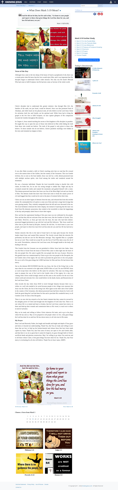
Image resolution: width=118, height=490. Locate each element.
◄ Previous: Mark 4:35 (21, 406)
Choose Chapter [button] (81, 55)
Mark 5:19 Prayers (82, 51)
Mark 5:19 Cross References (85, 45)
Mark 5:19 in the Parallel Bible (85, 41)
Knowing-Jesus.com (87, 486)
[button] (111, 2)
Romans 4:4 (58, 475)
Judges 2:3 (58, 450)
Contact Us (18, 487)
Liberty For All (96, 105)
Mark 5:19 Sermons (82, 49)
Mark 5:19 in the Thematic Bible (86, 43)
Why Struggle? (96, 118)
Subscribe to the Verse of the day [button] (89, 60)
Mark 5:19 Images (82, 53)
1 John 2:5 (95, 80)
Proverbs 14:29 (96, 93)
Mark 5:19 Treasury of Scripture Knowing (89, 47)
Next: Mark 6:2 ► (68, 406)
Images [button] (45, 2)
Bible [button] (25, 2)
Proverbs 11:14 (29, 475)
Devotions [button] (32, 2)
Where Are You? (97, 143)
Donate (46, 484)
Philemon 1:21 (29, 450)
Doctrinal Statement (21, 484)
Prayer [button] (51, 2)
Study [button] (39, 2)
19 (33, 419)
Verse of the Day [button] (20, 5)
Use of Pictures (39, 484)
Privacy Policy (30, 484)
